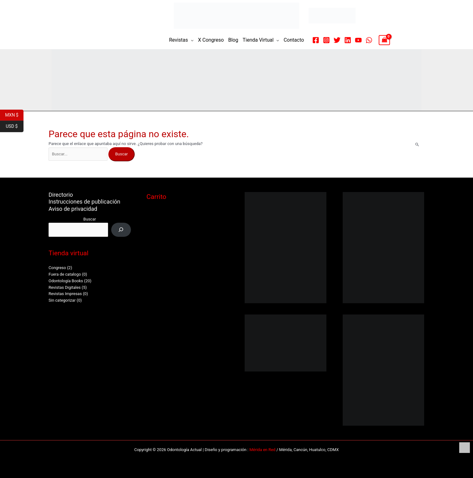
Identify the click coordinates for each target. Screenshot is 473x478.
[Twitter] (337, 40)
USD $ (14, 126)
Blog (233, 40)
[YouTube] (358, 40)
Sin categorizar (62, 300)
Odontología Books (66, 280)
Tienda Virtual (257, 40)
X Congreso (211, 40)
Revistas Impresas (65, 293)
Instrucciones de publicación (84, 201)
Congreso (57, 267)
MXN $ (14, 115)
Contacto (293, 40)
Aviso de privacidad (73, 208)
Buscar (89, 219)
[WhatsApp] (369, 40)
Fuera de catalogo (65, 274)
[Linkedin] (347, 40)
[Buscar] (121, 230)
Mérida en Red (262, 449)
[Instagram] (326, 40)
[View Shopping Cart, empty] (384, 40)
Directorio (61, 194)
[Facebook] (315, 40)
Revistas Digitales (65, 287)
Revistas (178, 40)
